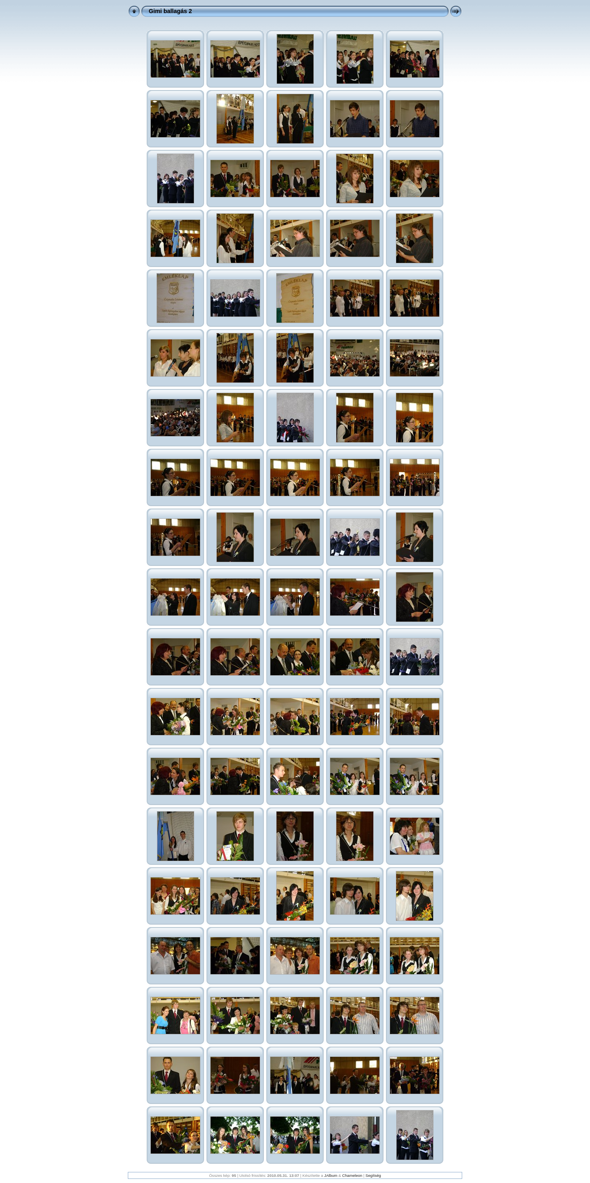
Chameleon (352, 1175)
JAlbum (330, 1175)
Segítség (373, 1175)
